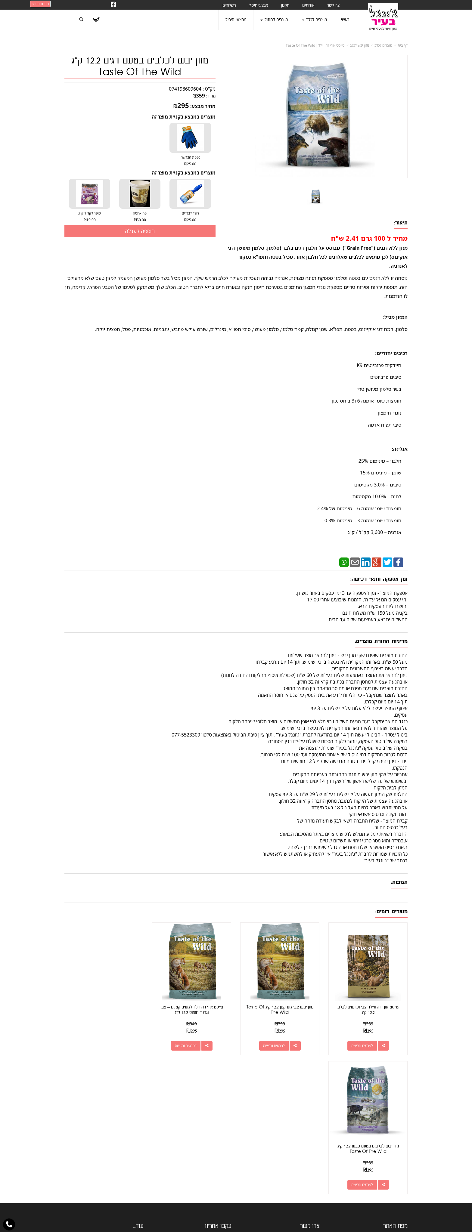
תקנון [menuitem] (285, 5)
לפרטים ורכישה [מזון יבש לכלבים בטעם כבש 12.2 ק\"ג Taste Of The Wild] (98, 1045)
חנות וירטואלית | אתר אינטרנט (198, 1221)
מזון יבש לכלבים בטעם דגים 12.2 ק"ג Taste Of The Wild (139, 67)
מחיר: (204, 96)
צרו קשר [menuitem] (333, 5)
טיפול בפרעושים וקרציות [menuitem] (387, 1168)
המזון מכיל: (395, 317)
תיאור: (401, 223)
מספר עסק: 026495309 (296, 1114)
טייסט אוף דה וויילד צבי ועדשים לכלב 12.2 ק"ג (368, 1010)
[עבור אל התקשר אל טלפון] (9, 1224)
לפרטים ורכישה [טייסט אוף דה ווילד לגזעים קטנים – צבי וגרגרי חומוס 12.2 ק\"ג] (186, 1045)
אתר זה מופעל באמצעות (236, 1221)
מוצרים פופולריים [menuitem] (394, 1101)
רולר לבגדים (190, 217)
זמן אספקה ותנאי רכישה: (379, 579)
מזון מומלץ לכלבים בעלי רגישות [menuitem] (382, 1176)
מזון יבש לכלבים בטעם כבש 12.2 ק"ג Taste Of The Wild (104, 1010)
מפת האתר (395, 1087)
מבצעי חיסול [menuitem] (258, 5)
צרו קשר (310, 1087)
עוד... (138, 1087)
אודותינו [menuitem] (308, 5)
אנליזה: (400, 449)
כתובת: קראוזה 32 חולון (297, 1107)
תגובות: (399, 882)
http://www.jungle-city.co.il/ (203, 1101)
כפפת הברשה (190, 161)
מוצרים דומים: (391, 911)
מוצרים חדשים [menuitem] (396, 1118)
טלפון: (314, 1122)
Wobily (255, 1221)
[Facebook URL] (113, 5)
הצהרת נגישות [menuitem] (395, 1185)
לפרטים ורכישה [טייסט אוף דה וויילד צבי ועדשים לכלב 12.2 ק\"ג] (362, 1045)
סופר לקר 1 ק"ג (89, 217)
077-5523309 (295, 1122)
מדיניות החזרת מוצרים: (381, 641)
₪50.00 (140, 219)
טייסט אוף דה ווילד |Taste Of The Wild (315, 45)
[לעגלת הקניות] (96, 19)
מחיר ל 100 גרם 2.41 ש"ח (369, 237)
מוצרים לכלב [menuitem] (314, 19)
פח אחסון (139, 217)
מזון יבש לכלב (359, 45)
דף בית (403, 45)
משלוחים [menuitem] (229, 5)
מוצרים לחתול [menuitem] (274, 19)
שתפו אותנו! (206, 1108)
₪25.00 (190, 163)
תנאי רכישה (310, 1129)
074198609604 (185, 88)
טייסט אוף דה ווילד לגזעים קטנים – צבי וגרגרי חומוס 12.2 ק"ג (192, 1010)
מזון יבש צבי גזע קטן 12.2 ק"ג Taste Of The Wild (280, 1010)
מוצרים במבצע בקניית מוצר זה (184, 116)
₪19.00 (90, 219)
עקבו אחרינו (218, 1087)
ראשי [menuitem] (345, 19)
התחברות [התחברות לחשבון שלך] (40, 3)
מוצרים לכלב (383, 45)
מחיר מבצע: (203, 106)
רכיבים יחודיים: (391, 353)
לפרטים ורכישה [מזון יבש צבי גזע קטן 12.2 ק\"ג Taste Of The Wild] (274, 1045)
